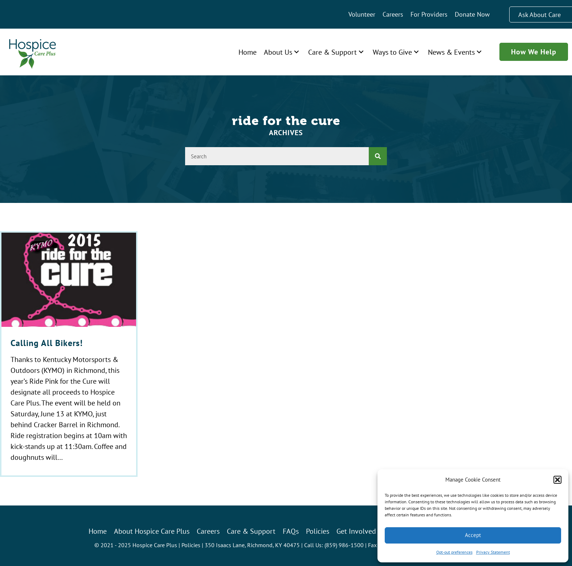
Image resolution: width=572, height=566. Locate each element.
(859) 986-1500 (344, 545)
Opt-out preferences (454, 552)
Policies (190, 545)
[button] (557, 479)
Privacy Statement (493, 552)
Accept (473, 535)
